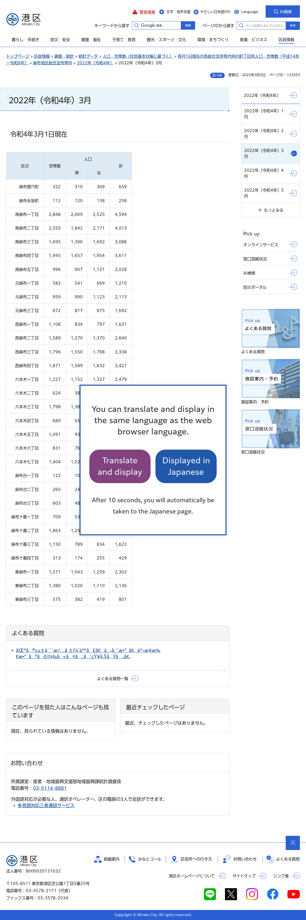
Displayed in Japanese (186, 466)
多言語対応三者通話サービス (46, 805)
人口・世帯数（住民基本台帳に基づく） (138, 56)
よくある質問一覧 (112, 679)
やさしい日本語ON (215, 11)
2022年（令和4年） (95, 63)
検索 (293, 25)
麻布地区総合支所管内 (52, 63)
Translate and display (120, 466)
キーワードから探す (136, 25)
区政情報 (42, 56)
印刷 (219, 75)
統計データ (88, 56)
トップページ (17, 56)
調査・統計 (64, 56)
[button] (143, 11)
